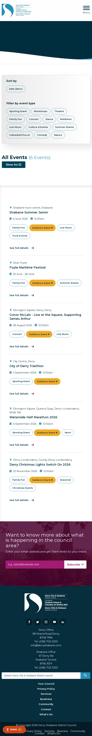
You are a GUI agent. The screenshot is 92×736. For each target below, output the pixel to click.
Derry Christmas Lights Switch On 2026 (40, 464)
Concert (34, 119)
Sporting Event (18, 111)
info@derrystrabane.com (46, 645)
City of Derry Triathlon (26, 366)
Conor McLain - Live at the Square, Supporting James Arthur (45, 316)
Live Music (15, 127)
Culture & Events (38, 127)
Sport (68, 432)
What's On (46, 714)
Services (46, 693)
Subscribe (75, 564)
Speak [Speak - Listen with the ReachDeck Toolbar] (13, 729)
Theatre (59, 111)
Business (46, 699)
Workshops (40, 111)
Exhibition (66, 119)
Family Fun (15, 119)
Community (46, 704)
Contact (46, 709)
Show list (13, 164)
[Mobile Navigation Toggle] (86, 10)
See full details (18, 247)
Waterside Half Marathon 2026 (33, 417)
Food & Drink (19, 235)
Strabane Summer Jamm (28, 212)
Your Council (46, 683)
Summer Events (64, 127)
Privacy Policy (46, 688)
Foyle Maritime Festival (27, 267)
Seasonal (65, 480)
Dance (49, 119)
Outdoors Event (42, 228)
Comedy (42, 135)
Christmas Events (22, 488)
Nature (58, 135)
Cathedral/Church (19, 135)
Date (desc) (15, 89)
